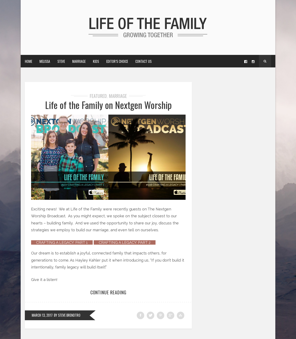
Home (28, 61)
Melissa (44, 61)
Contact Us (143, 61)
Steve (61, 61)
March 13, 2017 (42, 315)
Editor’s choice (117, 61)
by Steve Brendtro (67, 315)
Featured (98, 95)
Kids (96, 61)
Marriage (79, 61)
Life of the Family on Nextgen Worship (108, 105)
